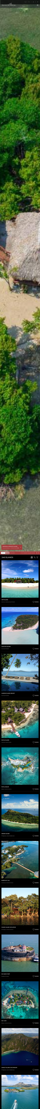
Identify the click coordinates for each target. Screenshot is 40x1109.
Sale (3, 552)
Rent (7, 552)
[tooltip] (32, 557)
